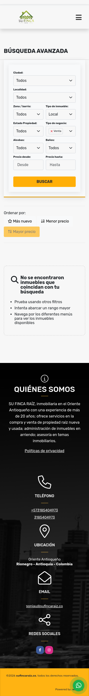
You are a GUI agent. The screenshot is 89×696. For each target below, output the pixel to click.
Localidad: (20, 89)
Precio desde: (22, 156)
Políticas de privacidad (44, 451)
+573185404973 (44, 510)
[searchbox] (50, 139)
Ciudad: (18, 72)
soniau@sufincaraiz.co (44, 606)
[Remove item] (52, 131)
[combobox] (44, 80)
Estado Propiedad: (25, 123)
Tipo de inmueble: (57, 106)
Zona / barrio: (22, 106)
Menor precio (55, 221)
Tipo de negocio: (56, 123)
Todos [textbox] (21, 80)
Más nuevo (20, 221)
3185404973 (44, 517)
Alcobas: (18, 140)
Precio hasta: (54, 156)
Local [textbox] (53, 114)
